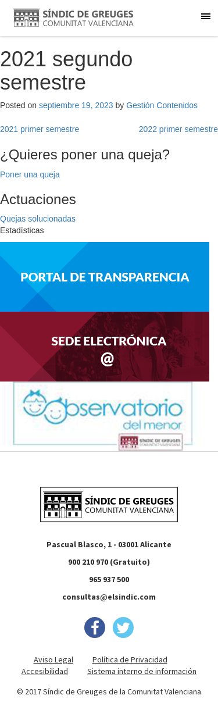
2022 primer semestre (178, 129)
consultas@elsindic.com (109, 596)
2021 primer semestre (39, 129)
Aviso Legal (53, 659)
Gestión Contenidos (162, 105)
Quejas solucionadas (38, 218)
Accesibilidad (45, 671)
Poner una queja (30, 174)
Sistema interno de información (141, 671)
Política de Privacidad (129, 659)
